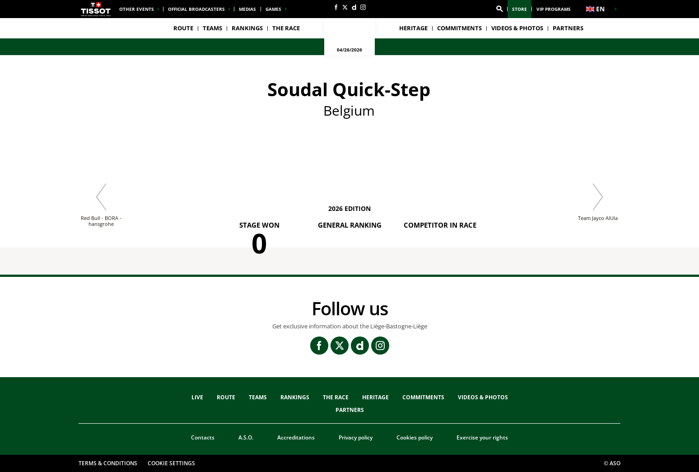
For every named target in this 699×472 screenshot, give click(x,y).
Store (519, 9)
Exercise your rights (482, 437)
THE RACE (336, 397)
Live (197, 397)
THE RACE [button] (286, 28)
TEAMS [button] (212, 28)
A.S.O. (245, 437)
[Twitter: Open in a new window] (345, 7)
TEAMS (258, 397)
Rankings (247, 28)
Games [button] (273, 9)
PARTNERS (568, 28)
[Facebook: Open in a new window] (336, 7)
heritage (413, 28)
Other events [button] (136, 9)
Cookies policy (414, 437)
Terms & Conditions (108, 463)
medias (247, 9)
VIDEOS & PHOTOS (517, 28)
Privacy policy (356, 437)
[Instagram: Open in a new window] (363, 7)
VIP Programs (553, 9)
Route (183, 28)
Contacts (202, 437)
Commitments (459, 28)
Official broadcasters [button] (196, 9)
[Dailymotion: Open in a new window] (354, 7)
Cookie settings (171, 463)
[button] (499, 9)
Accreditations (296, 437)
